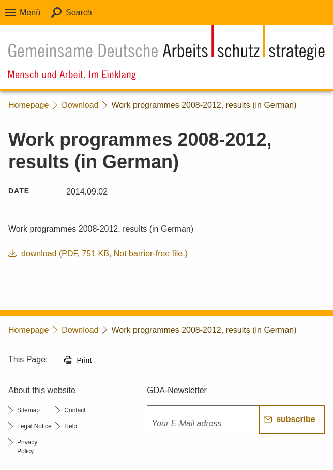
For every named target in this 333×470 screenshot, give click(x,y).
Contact (74, 410)
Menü (30, 12)
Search (79, 12)
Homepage (28, 105)
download (98, 253)
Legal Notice (34, 426)
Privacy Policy (27, 447)
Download (80, 105)
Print (84, 360)
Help (70, 426)
